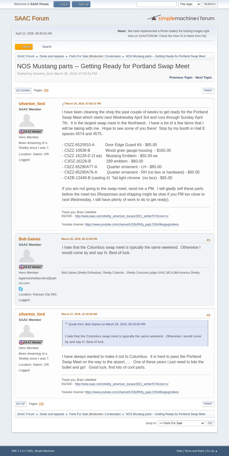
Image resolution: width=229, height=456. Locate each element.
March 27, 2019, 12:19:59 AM (79, 314)
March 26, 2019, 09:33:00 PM (79, 238)
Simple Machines (44, 450)
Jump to (150, 423)
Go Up (20, 403)
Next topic (204, 77)
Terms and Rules (194, 450)
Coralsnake (112, 56)
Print (208, 90)
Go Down (23, 90)
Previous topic (181, 77)
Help (179, 450)
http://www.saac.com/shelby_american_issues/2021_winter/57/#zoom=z (121, 216)
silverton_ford (32, 104)
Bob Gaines (30, 239)
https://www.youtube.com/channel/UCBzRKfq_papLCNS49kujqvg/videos (132, 224)
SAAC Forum (31, 18)
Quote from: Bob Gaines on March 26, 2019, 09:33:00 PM (107, 324)
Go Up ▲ (212, 450)
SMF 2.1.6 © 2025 (22, 450)
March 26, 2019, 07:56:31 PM (83, 103)
